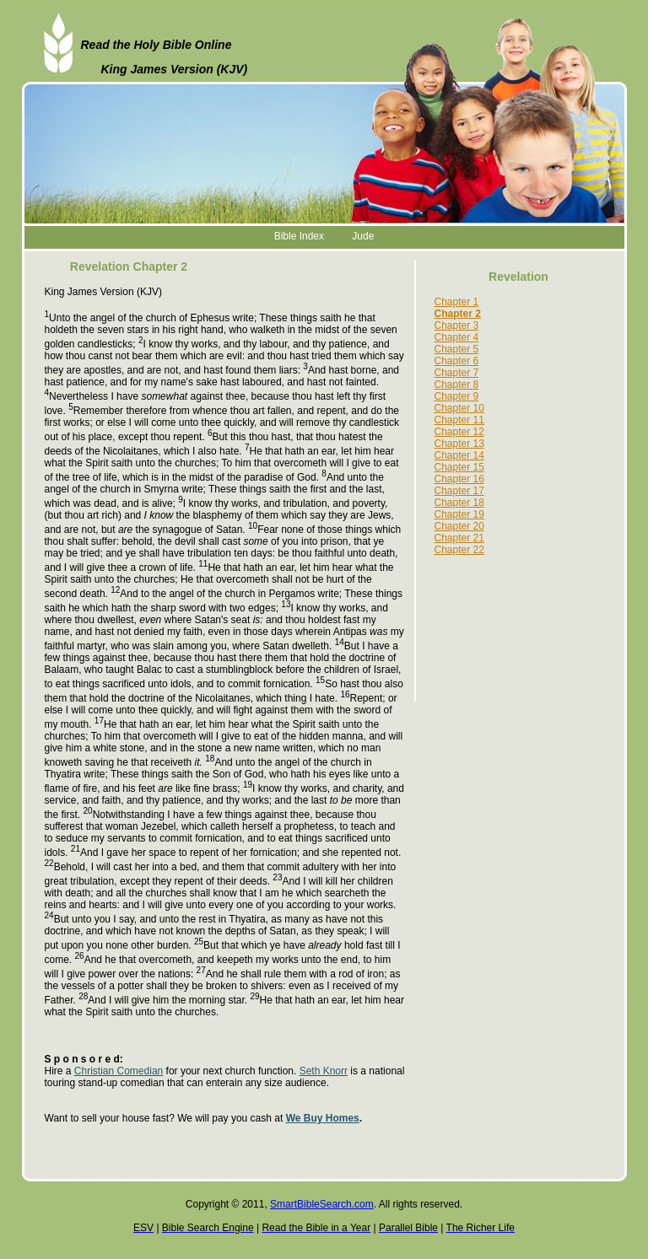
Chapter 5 (457, 349)
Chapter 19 (459, 514)
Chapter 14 (459, 455)
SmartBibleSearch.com (322, 1204)
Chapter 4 (457, 337)
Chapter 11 (459, 420)
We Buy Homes (322, 1118)
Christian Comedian (118, 1071)
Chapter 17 (459, 491)
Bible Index (299, 236)
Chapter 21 (459, 538)
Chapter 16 (459, 479)
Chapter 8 (457, 384)
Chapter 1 (457, 302)
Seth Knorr (324, 1071)
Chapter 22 (459, 550)
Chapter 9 (457, 396)
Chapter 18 (459, 502)
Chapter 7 (457, 373)
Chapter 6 (457, 361)
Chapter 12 (459, 432)
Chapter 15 (459, 467)
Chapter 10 (459, 408)
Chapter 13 (459, 443)
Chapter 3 (457, 325)
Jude (363, 236)
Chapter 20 (459, 526)
